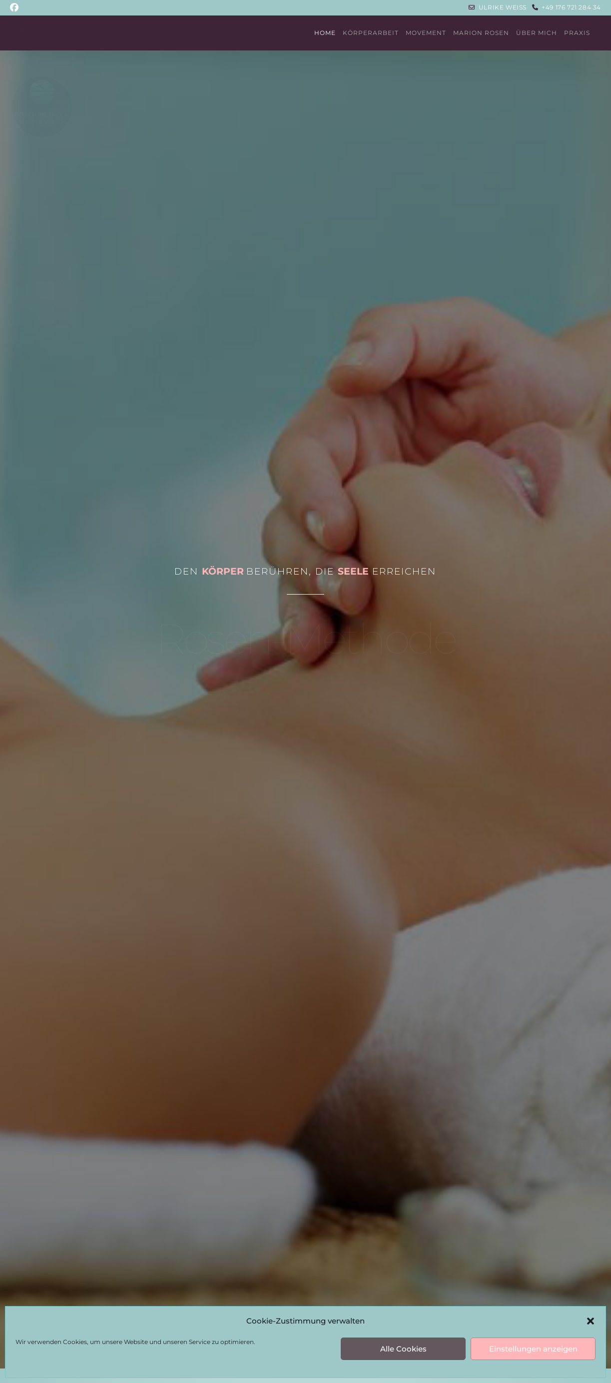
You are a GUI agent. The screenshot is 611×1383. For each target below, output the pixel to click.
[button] (591, 1321)
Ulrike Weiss (503, 7)
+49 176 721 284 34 (571, 7)
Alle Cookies (403, 1349)
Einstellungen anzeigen (533, 1349)
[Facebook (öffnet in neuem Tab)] (15, 7)
